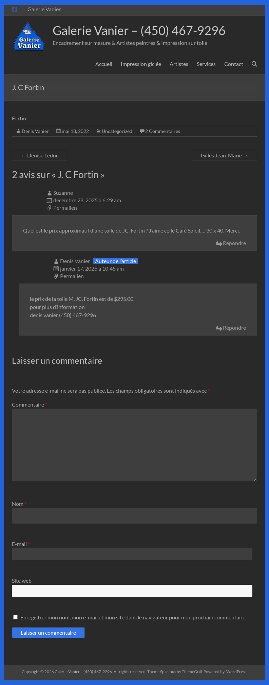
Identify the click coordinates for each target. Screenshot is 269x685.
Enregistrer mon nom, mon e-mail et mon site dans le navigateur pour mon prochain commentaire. (133, 617)
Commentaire (29, 404)
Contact (233, 64)
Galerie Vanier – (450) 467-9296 (139, 30)
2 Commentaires (162, 131)
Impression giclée (141, 64)
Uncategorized (117, 131)
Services (206, 64)
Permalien (65, 207)
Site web (22, 580)
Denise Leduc (39, 155)
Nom (19, 503)
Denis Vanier (35, 131)
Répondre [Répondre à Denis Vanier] (234, 327)
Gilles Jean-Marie (224, 155)
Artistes (179, 64)
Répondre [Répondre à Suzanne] (234, 243)
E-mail (21, 544)
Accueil (103, 64)
